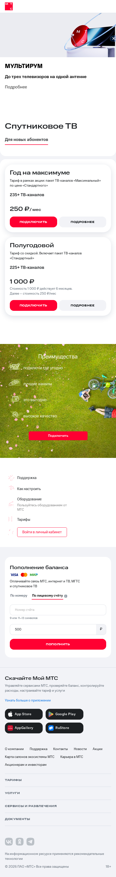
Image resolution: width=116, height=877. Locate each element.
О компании (14, 749)
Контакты (60, 749)
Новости (80, 749)
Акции (98, 749)
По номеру (18, 595)
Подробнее (16, 87)
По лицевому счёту (47, 595)
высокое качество (40, 416)
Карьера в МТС (71, 756)
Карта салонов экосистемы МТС (29, 756)
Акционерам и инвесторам (26, 764)
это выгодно (34, 400)
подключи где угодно (43, 368)
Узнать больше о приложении (28, 700)
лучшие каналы (37, 384)
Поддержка (38, 749)
